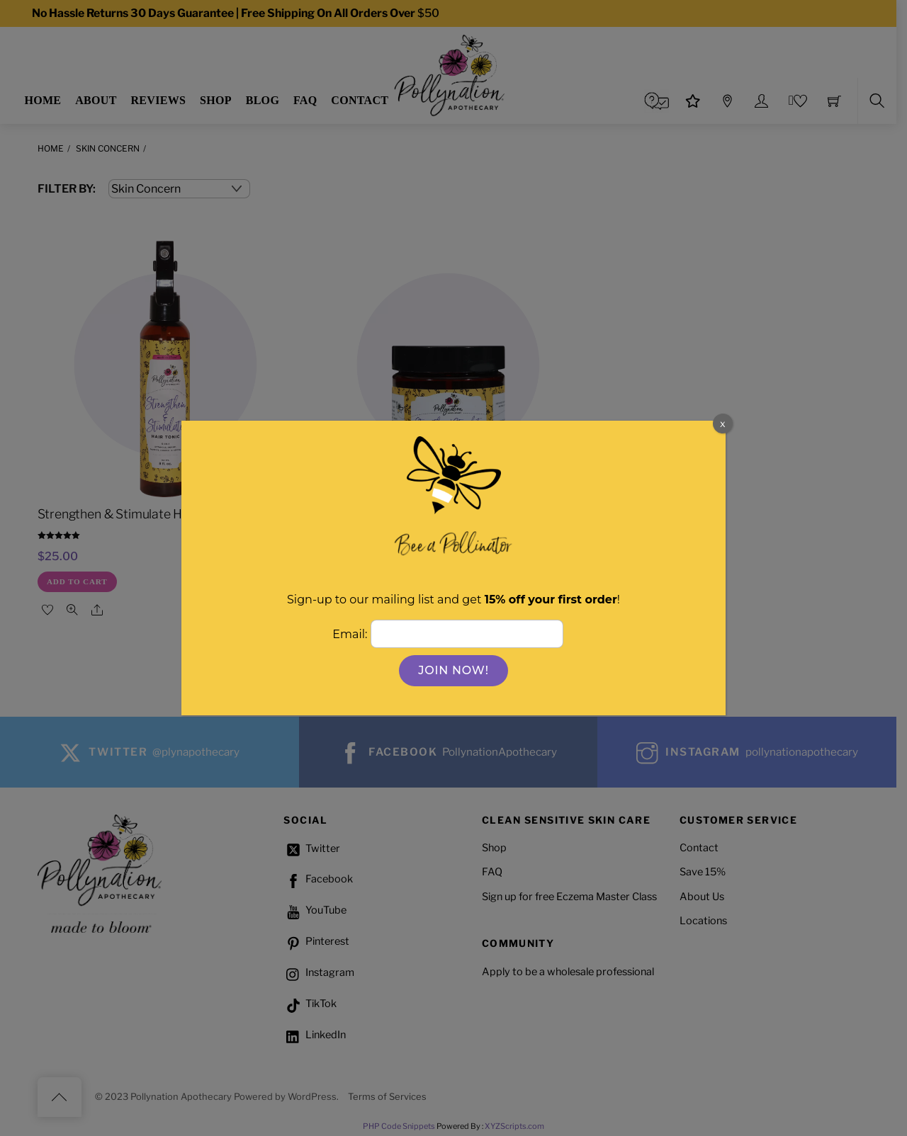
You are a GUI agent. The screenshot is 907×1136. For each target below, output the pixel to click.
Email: (351, 633)
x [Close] (723, 423)
